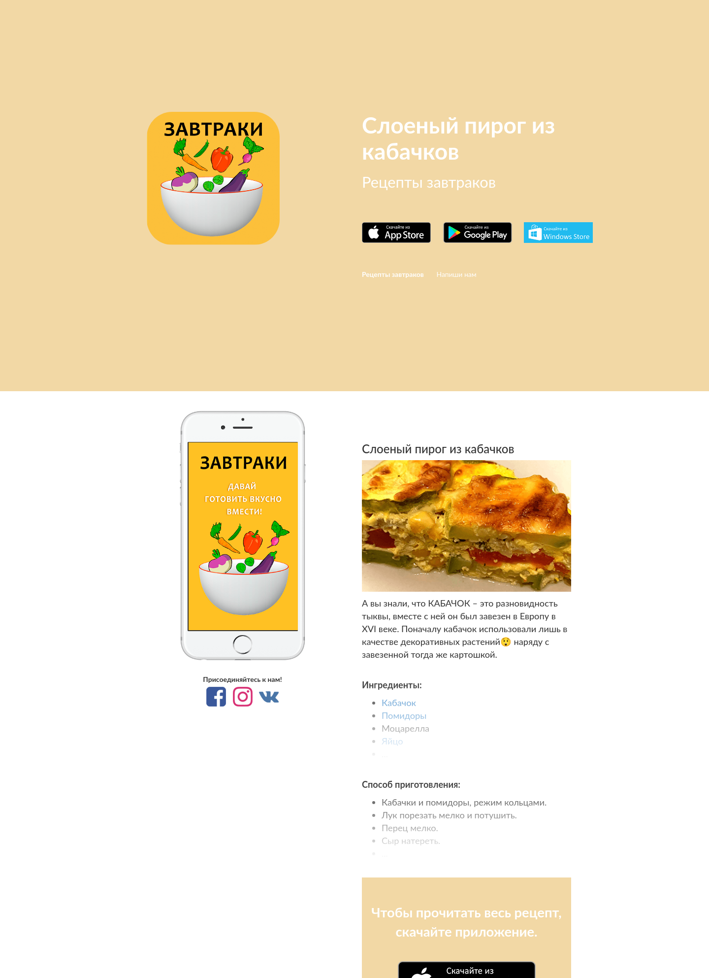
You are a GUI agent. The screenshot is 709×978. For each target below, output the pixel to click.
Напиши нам (456, 274)
